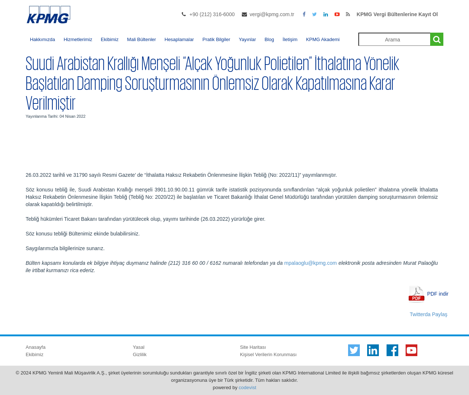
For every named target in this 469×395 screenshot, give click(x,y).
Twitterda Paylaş (428, 314)
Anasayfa (35, 347)
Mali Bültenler (141, 39)
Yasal (139, 347)
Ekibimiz (109, 39)
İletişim (289, 39)
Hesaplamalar (179, 39)
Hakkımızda (42, 39)
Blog (269, 39)
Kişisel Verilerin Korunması (268, 354)
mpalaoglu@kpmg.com (310, 263)
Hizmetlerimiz (78, 39)
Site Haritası (253, 347)
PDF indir (437, 293)
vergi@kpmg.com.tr (272, 14)
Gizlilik (140, 354)
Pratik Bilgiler (216, 39)
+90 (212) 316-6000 (211, 14)
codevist (247, 387)
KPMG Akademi (323, 39)
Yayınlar (247, 39)
